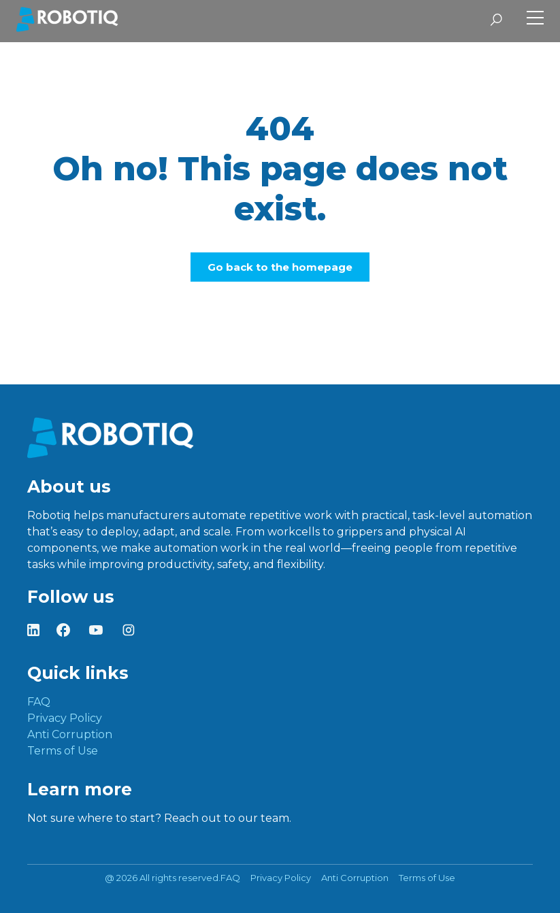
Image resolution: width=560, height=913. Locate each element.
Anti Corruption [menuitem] (69, 734)
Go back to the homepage (280, 267)
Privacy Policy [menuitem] (64, 718)
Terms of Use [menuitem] (62, 750)
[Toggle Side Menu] (535, 19)
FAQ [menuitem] (38, 701)
